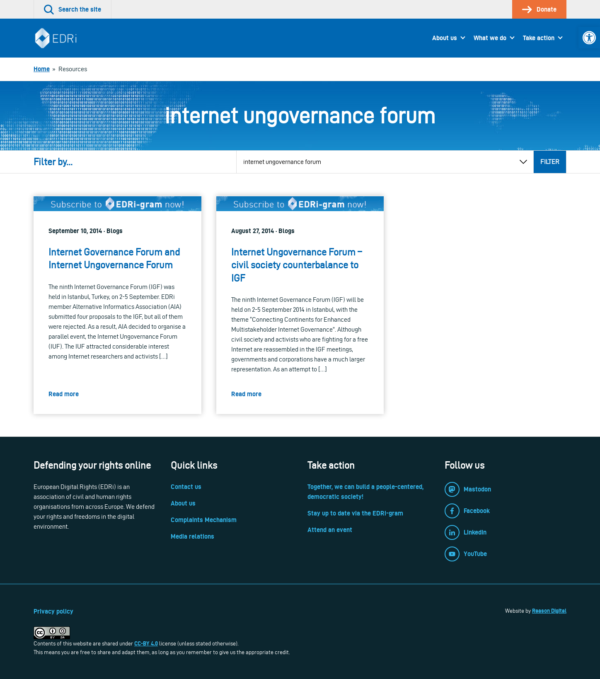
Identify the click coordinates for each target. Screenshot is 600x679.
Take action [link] (538, 37)
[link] (589, 37)
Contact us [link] (186, 486)
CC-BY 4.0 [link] (146, 643)
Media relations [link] (192, 536)
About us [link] (444, 37)
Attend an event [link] (329, 529)
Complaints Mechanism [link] (204, 519)
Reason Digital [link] (549, 610)
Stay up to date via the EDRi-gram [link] (355, 513)
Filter (549, 161)
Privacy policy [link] (53, 611)
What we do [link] (490, 37)
